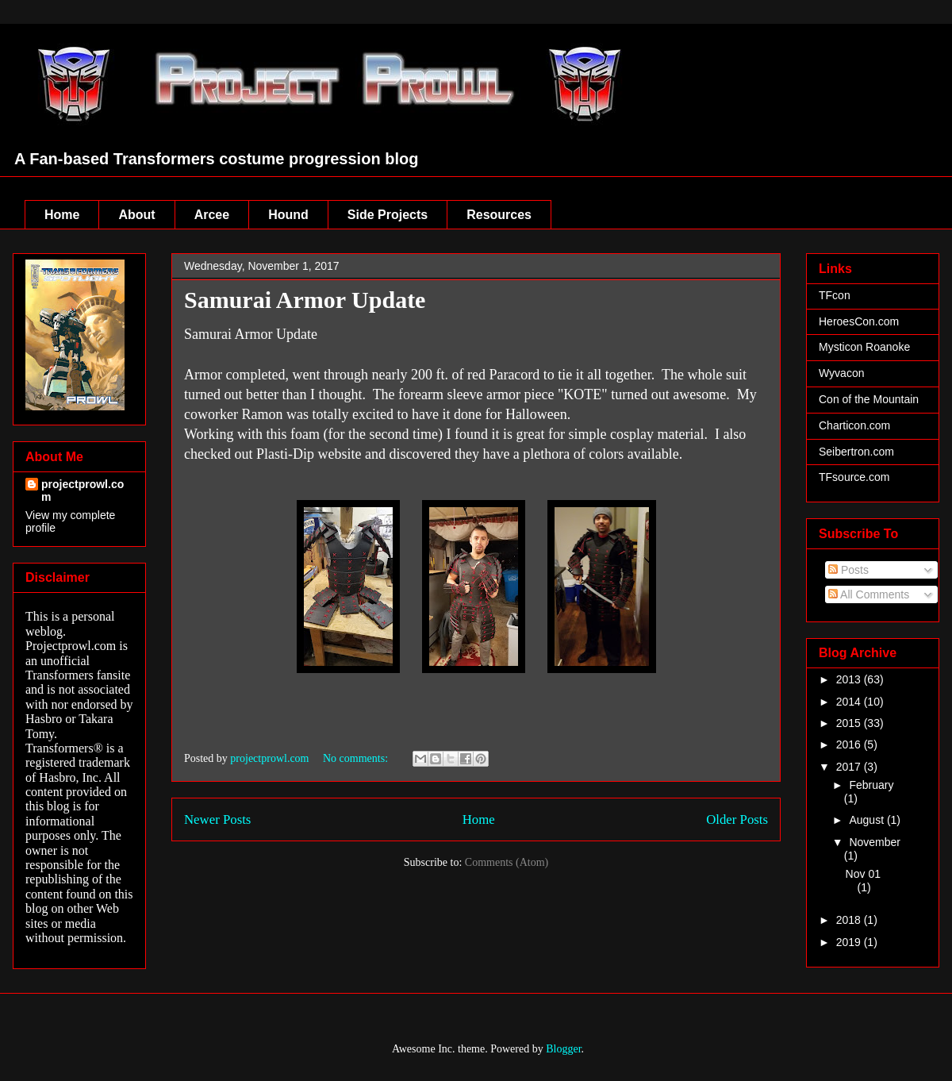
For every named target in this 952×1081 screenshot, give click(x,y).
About (136, 214)
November (874, 842)
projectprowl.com (82, 490)
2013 (850, 679)
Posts (848, 570)
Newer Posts (217, 819)
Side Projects (387, 214)
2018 (850, 920)
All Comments (868, 594)
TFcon (834, 295)
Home (61, 214)
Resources (499, 214)
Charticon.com (854, 425)
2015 (850, 723)
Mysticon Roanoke (864, 346)
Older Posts (737, 819)
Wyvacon (841, 373)
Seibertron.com (856, 451)
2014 (850, 701)
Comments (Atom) (506, 862)
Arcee (211, 214)
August (867, 820)
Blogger (563, 1049)
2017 (850, 766)
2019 (850, 942)
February (871, 785)
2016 (850, 744)
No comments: (357, 758)
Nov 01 (863, 873)
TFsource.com (854, 477)
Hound (288, 214)
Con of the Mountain (869, 399)
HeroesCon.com (859, 321)
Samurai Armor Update (304, 300)
